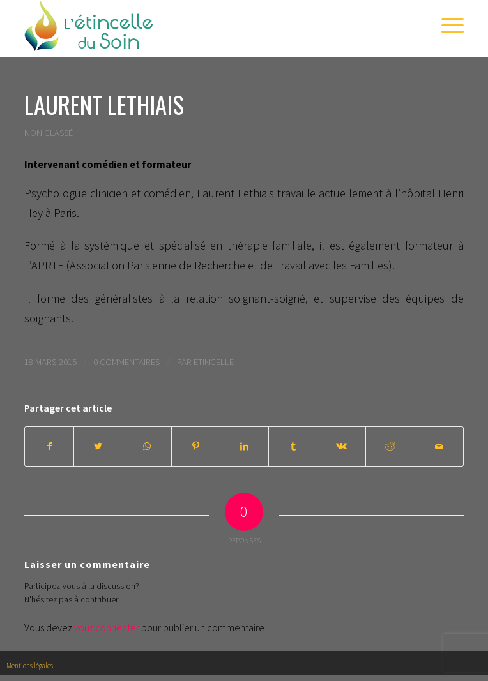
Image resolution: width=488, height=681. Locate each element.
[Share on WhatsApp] (147, 446)
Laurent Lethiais (104, 104)
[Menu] (446, 25)
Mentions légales (29, 665)
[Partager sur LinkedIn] (244, 446)
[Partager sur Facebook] (49, 446)
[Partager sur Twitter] (98, 446)
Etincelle (214, 361)
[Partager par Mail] (439, 446)
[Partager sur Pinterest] (196, 446)
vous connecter (106, 627)
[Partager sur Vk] (341, 446)
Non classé (48, 132)
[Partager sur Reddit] (390, 446)
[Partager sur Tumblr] (293, 446)
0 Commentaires (126, 361)
